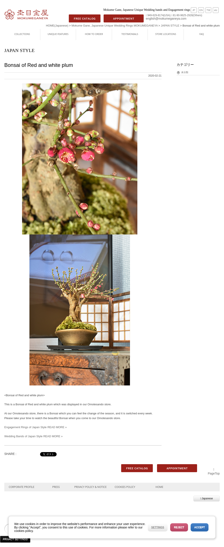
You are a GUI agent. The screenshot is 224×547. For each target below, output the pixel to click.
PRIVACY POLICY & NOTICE (90, 487)
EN (201, 10)
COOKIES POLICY (125, 487)
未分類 (184, 72)
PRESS (56, 487)
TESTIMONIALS (129, 34)
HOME (159, 487)
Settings (157, 527)
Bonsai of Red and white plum (38, 65)
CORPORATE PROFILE (21, 487)
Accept (199, 527)
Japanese (206, 498)
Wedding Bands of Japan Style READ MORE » (33, 436)
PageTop (214, 471)
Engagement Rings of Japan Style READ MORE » (35, 427)
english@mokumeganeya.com (166, 18)
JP (193, 10)
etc (215, 10)
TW (208, 10)
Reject (179, 527)
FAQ (201, 34)
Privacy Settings (15, 539)
